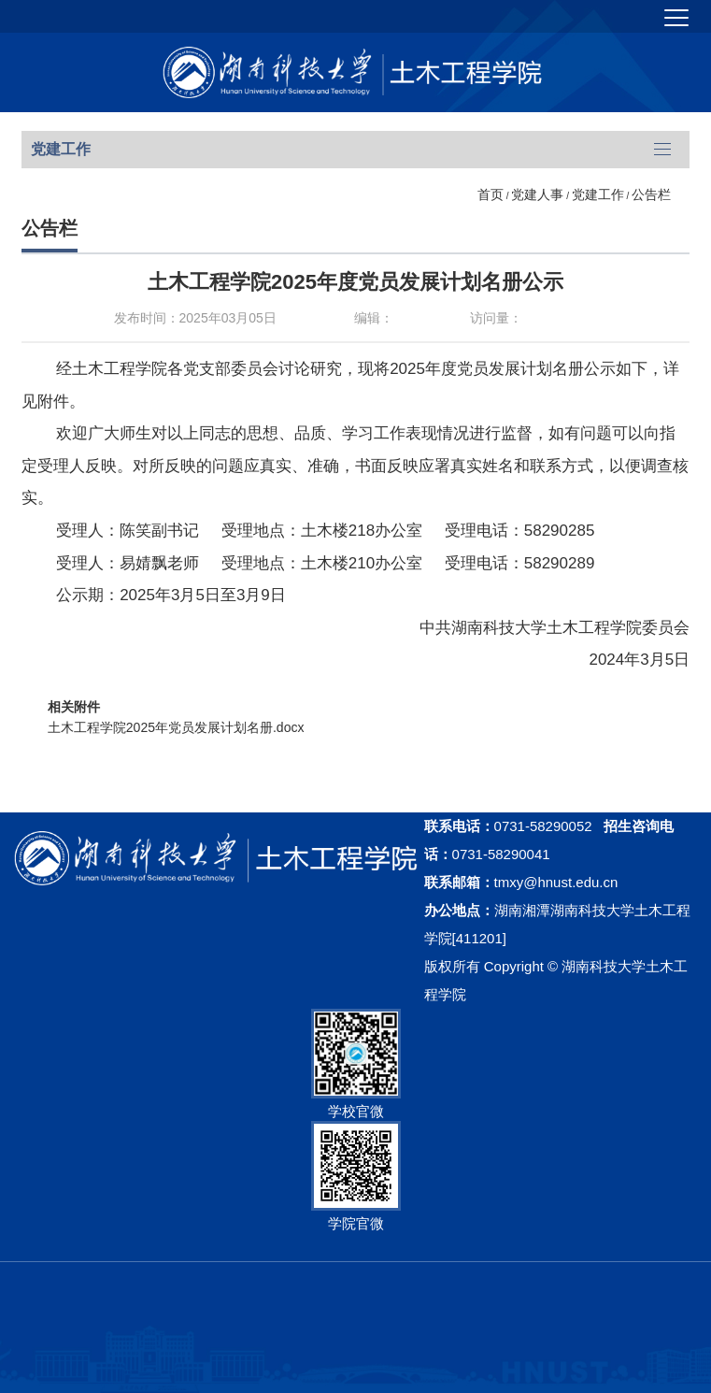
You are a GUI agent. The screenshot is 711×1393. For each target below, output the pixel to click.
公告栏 (651, 194)
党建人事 (537, 194)
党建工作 (598, 194)
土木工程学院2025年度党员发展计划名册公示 (355, 282)
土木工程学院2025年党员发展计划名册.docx (176, 727)
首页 (490, 194)
